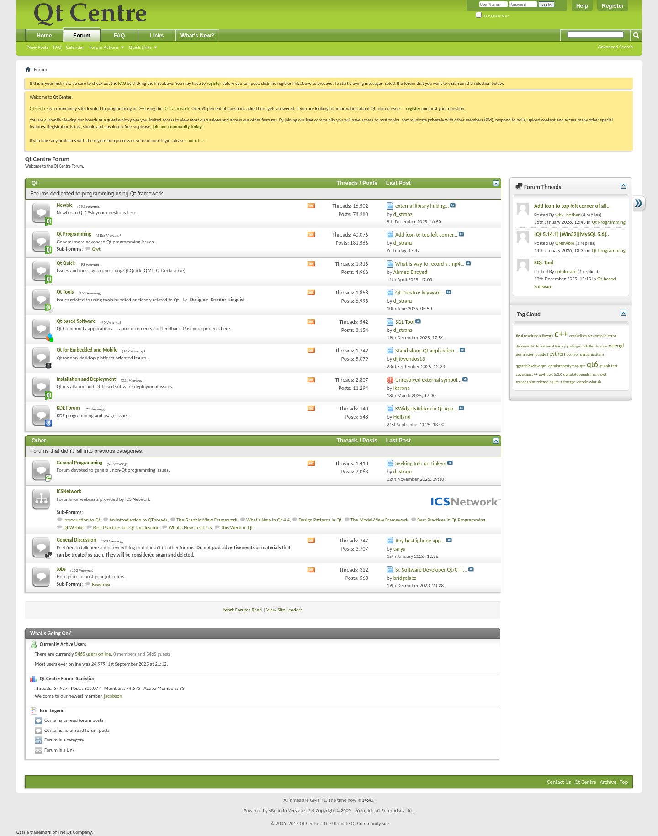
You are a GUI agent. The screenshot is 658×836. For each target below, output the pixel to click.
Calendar (75, 47)
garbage (573, 345)
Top (624, 782)
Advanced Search (615, 47)
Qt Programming (74, 234)
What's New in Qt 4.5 (190, 528)
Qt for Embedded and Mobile (87, 350)
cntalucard (566, 271)
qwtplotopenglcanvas (581, 374)
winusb (595, 381)
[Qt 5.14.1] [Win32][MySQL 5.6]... (572, 234)
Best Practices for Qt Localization (126, 528)
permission (525, 354)
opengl (616, 345)
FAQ (57, 47)
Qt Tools (65, 292)
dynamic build (527, 345)
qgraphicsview (528, 365)
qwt (542, 374)
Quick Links (140, 47)
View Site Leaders (284, 610)
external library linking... (422, 206)
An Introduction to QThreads (138, 520)
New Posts (37, 47)
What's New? (197, 35)
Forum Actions (104, 47)
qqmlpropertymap (563, 365)
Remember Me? (492, 16)
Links (156, 35)
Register (613, 6)
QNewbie (564, 243)
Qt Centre (39, 108)
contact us (195, 140)
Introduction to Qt (82, 520)
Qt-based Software (76, 321)
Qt (34, 183)
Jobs (61, 569)
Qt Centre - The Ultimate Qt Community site (344, 823)
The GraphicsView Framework (206, 520)
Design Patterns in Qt (320, 520)
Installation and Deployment (86, 379)
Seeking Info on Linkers (420, 463)
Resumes (101, 584)
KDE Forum (68, 408)
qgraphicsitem (592, 354)
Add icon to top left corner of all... (572, 206)
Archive (608, 782)
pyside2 (542, 354)
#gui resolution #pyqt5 (534, 335)
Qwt (96, 249)
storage (569, 381)
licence (601, 345)
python (557, 354)
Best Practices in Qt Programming (451, 520)
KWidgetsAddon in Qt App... (426, 408)
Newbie (65, 205)
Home (44, 35)
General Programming (79, 463)
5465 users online (93, 654)
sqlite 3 (556, 381)
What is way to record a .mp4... (429, 264)
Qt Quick (66, 263)
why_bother (567, 215)
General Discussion (76, 540)
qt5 (582, 365)
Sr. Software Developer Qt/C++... (431, 570)
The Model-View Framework (379, 520)
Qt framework (177, 108)
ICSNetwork (69, 491)
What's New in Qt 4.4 (268, 520)
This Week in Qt (237, 528)
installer (587, 345)
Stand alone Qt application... (426, 350)
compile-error (604, 335)
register (413, 108)
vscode (582, 381)
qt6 (592, 364)
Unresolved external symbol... (428, 380)
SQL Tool (404, 322)
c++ (561, 334)
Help (582, 6)
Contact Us (559, 782)
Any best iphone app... (420, 540)
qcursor (572, 354)
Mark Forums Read (242, 610)
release (542, 381)
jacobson (113, 696)
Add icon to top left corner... (426, 234)
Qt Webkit (74, 528)
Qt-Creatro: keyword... (420, 292)
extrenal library (553, 345)
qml (544, 365)
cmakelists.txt (580, 335)
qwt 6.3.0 (554, 374)
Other (39, 440)
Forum (81, 35)
